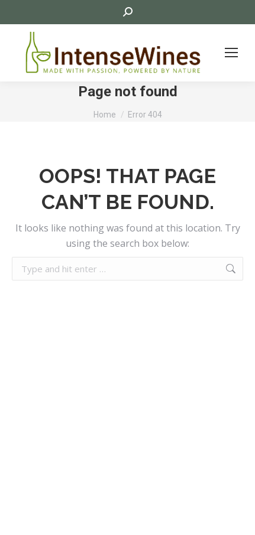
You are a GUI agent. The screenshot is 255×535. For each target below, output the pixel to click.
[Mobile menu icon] (231, 52)
